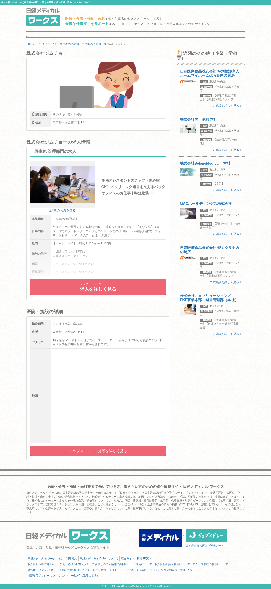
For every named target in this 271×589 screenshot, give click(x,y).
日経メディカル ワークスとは (46, 558)
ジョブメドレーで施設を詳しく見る (98, 451)
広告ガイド (127, 558)
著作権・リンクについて (43, 569)
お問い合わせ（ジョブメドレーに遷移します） (88, 569)
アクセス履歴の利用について (210, 564)
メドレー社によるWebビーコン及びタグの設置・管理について (158, 569)
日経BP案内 (144, 558)
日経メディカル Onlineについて (99, 558)
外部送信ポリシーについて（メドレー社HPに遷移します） (64, 575)
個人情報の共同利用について (172, 564)
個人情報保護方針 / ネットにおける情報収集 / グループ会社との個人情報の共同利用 (79, 564)
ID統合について (142, 564)
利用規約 (71, 558)
